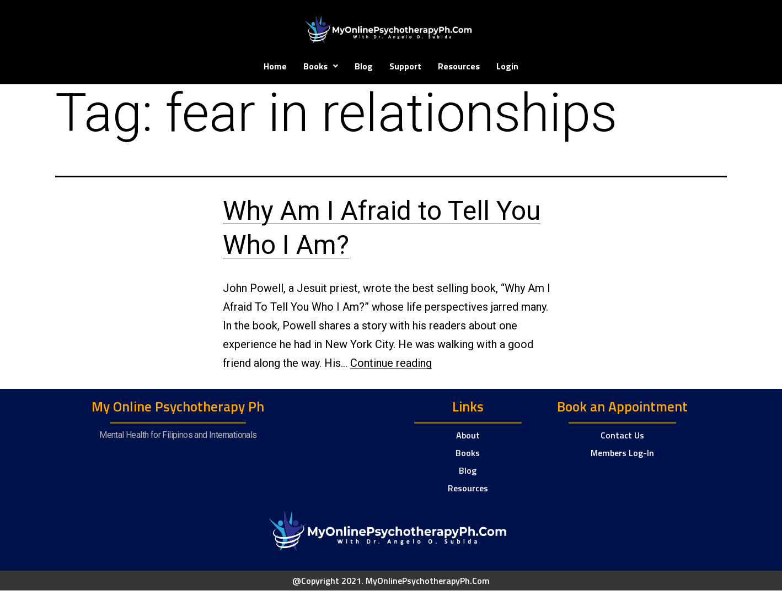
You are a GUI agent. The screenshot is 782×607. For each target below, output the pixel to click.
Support (405, 66)
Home (275, 66)
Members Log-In (622, 452)
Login (507, 66)
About (468, 435)
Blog (364, 66)
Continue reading (391, 363)
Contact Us (622, 435)
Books (320, 66)
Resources (459, 66)
